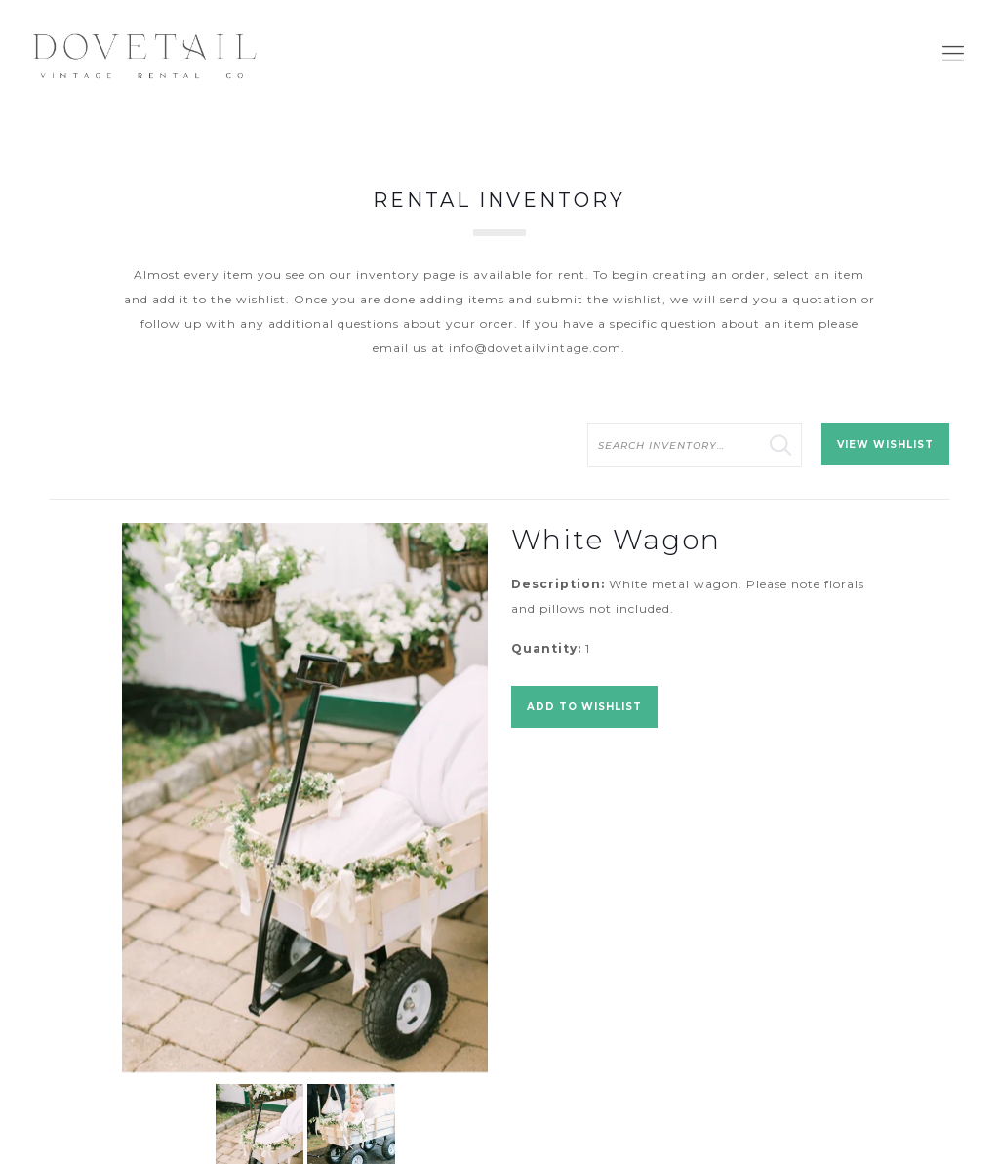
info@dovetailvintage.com (535, 348)
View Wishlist (885, 444)
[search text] (694, 445)
